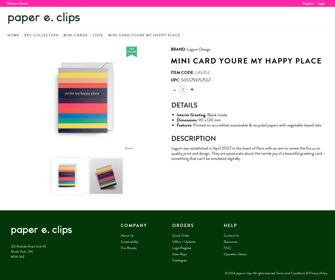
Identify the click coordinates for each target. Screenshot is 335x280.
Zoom (129, 148)
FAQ (227, 248)
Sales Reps (179, 254)
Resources (231, 241)
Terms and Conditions (290, 273)
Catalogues (179, 260)
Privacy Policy (318, 273)
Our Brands (129, 248)
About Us (127, 235)
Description (193, 139)
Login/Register (181, 248)
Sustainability (129, 241)
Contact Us (231, 235)
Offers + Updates (183, 241)
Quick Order (180, 235)
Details (184, 105)
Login (321, 3)
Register (308, 3)
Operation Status (235, 254)
